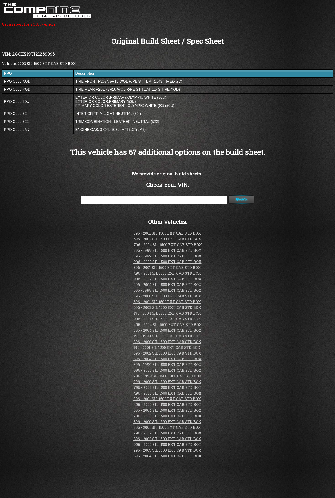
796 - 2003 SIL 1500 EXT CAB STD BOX (167, 387)
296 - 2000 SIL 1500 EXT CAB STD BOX (167, 381)
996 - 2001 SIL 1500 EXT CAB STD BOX (167, 318)
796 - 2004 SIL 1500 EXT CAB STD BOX (167, 244)
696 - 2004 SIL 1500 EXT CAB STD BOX (167, 410)
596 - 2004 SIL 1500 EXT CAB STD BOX (167, 330)
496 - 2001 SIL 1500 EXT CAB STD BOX (167, 273)
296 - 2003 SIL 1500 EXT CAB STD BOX (167, 450)
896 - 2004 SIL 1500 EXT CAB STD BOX (167, 358)
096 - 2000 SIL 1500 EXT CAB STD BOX (167, 296)
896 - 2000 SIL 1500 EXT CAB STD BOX (167, 341)
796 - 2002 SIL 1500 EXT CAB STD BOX (167, 433)
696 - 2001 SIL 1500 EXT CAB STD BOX (167, 301)
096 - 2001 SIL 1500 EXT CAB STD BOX (167, 233)
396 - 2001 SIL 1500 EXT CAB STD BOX (167, 267)
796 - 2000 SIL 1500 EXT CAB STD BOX (167, 415)
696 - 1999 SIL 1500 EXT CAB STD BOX (167, 290)
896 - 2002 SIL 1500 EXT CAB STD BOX (167, 353)
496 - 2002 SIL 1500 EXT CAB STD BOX (167, 404)
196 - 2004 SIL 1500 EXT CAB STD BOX (167, 313)
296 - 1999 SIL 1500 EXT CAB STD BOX (167, 250)
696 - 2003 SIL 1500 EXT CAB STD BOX (167, 307)
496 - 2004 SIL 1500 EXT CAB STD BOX (167, 324)
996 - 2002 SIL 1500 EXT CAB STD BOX (167, 278)
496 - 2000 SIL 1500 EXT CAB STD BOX (167, 393)
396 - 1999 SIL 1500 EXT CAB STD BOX (167, 256)
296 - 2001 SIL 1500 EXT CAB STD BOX (167, 427)
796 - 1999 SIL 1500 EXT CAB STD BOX (167, 376)
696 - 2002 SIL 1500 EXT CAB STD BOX (167, 238)
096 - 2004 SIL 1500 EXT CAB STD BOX (167, 284)
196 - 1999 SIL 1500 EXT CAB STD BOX (167, 336)
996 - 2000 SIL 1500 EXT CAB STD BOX (167, 261)
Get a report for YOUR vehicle (47, 21)
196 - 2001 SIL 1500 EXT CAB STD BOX (166, 347)
